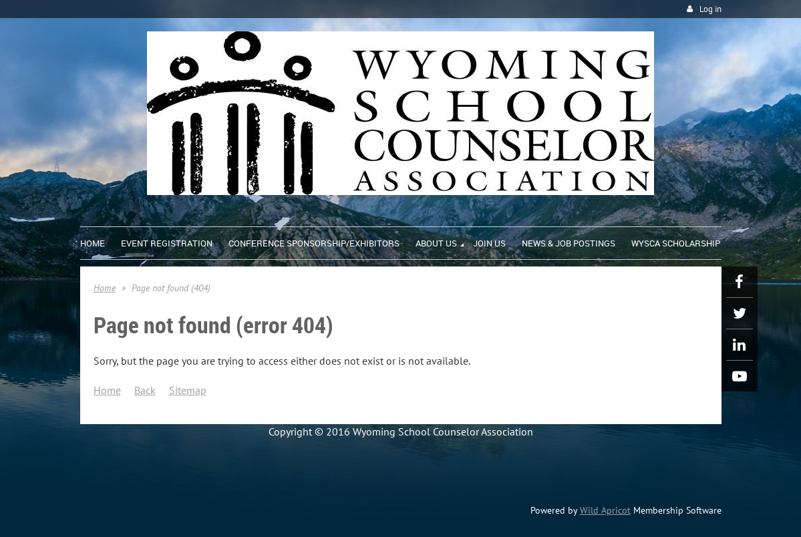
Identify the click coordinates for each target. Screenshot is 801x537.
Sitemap (187, 390)
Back (145, 390)
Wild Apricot (605, 510)
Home (105, 288)
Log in (710, 9)
